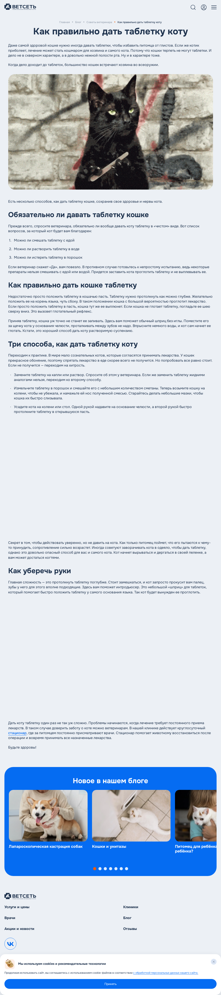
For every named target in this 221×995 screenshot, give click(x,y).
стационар (17, 733)
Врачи (9, 918)
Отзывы (130, 929)
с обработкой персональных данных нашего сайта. (165, 973)
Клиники (130, 907)
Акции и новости (19, 929)
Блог (78, 22)
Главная (64, 22)
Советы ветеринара (99, 22)
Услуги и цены (16, 907)
